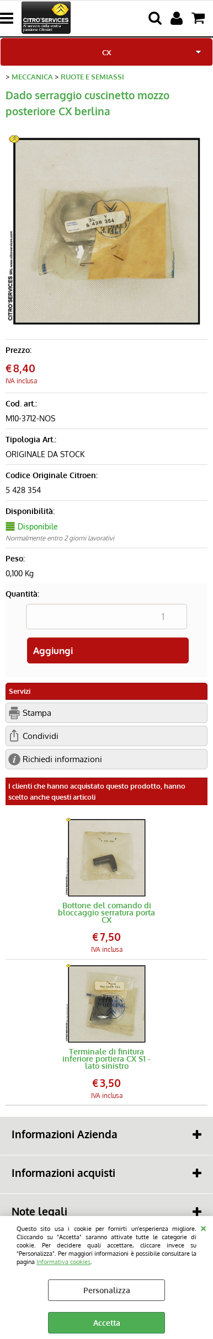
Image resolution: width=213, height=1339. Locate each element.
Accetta (106, 1322)
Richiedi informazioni (62, 758)
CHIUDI (203, 1227)
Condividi (40, 735)
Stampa (37, 712)
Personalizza (106, 1290)
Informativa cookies (63, 1261)
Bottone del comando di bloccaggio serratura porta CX (106, 912)
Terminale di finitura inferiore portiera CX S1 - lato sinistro (106, 1058)
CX (106, 52)
